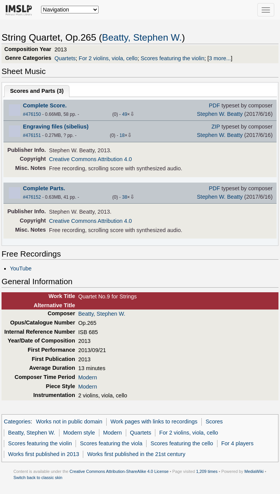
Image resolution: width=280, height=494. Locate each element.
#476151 (32, 135)
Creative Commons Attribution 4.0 (90, 159)
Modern (87, 377)
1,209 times (206, 471)
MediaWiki (254, 471)
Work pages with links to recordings (154, 421)
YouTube (21, 268)
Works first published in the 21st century (136, 454)
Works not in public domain (69, 421)
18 (122, 135)
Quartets (65, 58)
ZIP (215, 126)
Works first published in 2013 (43, 454)
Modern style (79, 433)
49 (124, 114)
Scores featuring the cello (182, 443)
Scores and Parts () (37, 91)
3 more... (220, 58)
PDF (214, 105)
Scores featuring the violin (172, 58)
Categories (17, 421)
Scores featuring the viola (111, 443)
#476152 (32, 197)
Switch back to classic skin (38, 477)
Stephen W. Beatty (220, 114)
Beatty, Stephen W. (142, 37)
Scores (214, 421)
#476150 (32, 114)
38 (124, 197)
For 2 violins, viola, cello (108, 58)
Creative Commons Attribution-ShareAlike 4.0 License (118, 471)
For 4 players (237, 443)
